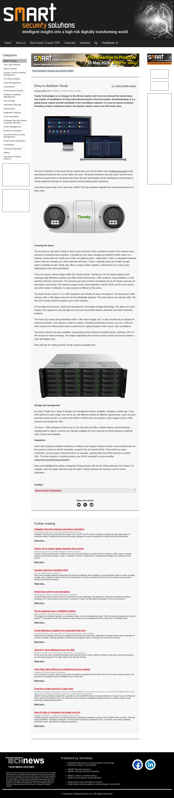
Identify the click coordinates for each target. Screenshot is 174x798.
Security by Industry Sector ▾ (12, 157)
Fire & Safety (9, 101)
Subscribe (70, 43)
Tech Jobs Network (12, 65)
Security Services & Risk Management (14, 135)
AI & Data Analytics (12, 79)
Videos (7, 152)
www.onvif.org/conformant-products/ (52, 460)
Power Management (12, 127)
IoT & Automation (11, 116)
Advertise (85, 43)
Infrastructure (9, 109)
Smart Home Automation (15, 141)
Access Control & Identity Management (15, 73)
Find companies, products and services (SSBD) (53, 71)
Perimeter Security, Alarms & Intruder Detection (15, 121)
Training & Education (13, 149)
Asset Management (12, 83)
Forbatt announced (118, 171)
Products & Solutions (13, 130)
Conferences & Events (13, 90)
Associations (9, 87)
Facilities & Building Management (12, 95)
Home (8, 43)
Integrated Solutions (12, 112)
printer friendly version (123, 86)
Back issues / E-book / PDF (45, 43)
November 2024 (40, 91)
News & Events (10, 68)
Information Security (12, 105)
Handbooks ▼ (110, 42)
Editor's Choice (10, 61)
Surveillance (9, 145)
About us (21, 43)
